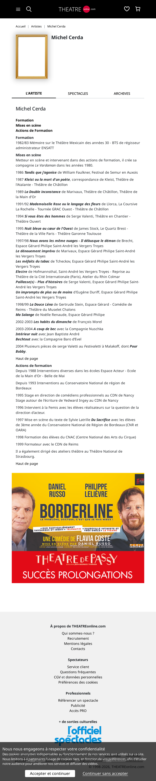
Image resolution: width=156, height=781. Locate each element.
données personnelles (84, 677)
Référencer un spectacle (78, 700)
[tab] (78, 93)
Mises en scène (28, 125)
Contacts (78, 648)
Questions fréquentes (78, 672)
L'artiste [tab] (34, 93)
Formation (25, 120)
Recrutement (78, 638)
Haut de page (27, 358)
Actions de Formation (34, 130)
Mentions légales (78, 643)
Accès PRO (78, 710)
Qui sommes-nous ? (78, 633)
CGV (57, 677)
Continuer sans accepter (105, 773)
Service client (78, 666)
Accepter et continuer (50, 773)
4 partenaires (35, 759)
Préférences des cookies (78, 682)
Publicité (78, 705)
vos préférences (114, 759)
